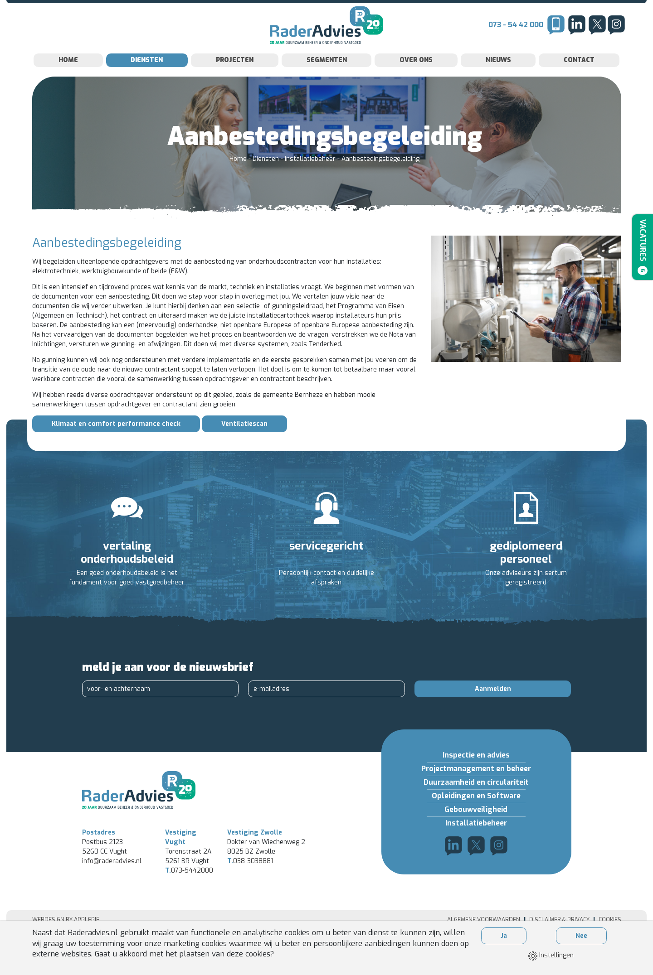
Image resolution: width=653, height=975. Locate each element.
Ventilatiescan (244, 442)
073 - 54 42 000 (515, 34)
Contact (579, 78)
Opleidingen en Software (476, 814)
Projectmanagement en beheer (476, 787)
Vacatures (641, 249)
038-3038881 (250, 894)
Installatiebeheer (311, 177)
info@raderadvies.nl (111, 894)
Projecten (234, 78)
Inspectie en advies (476, 773)
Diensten (147, 78)
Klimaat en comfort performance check (116, 442)
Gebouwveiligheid (475, 827)
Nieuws (498, 78)
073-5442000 (189, 903)
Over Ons (416, 78)
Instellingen (551, 955)
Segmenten (327, 78)
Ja (504, 936)
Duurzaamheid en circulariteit (476, 800)
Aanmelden (493, 707)
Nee (581, 936)
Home (68, 78)
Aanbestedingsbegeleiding (380, 177)
